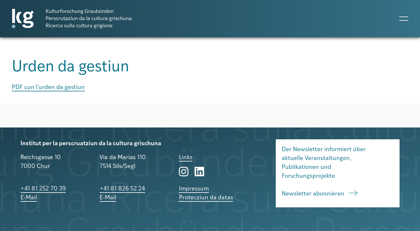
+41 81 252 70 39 (43, 189)
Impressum (194, 189)
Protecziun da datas (206, 198)
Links (186, 158)
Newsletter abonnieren (320, 193)
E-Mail (28, 198)
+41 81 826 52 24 (122, 189)
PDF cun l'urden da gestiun (48, 88)
